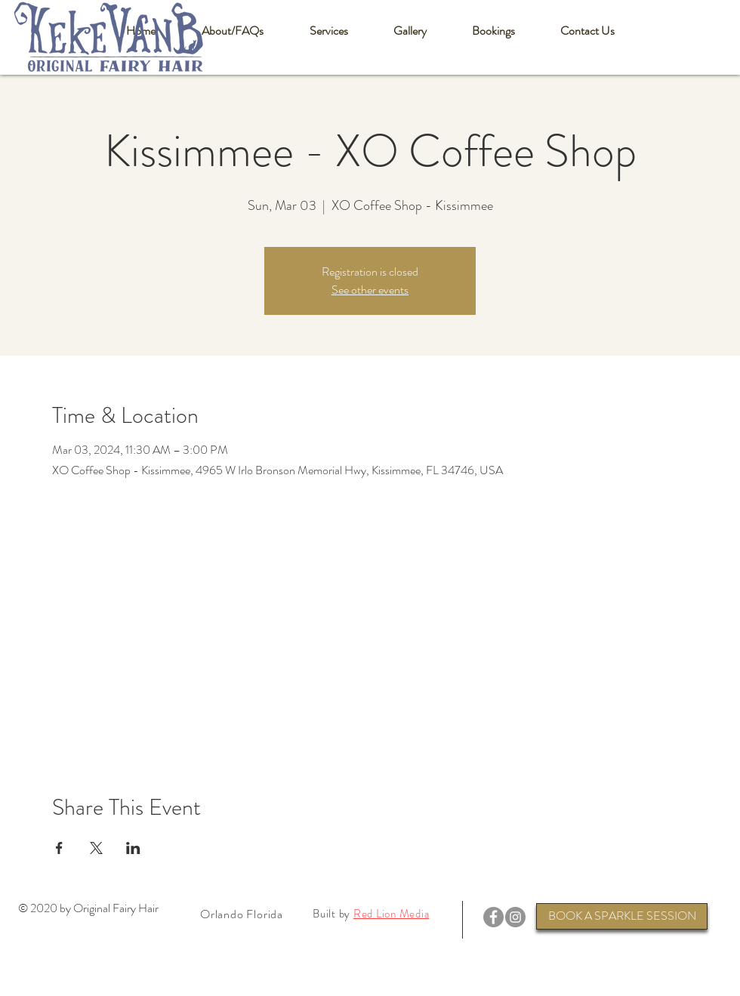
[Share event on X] (96, 848)
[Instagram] (515, 917)
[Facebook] (493, 917)
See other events (370, 289)
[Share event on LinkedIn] (133, 848)
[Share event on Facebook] (59, 848)
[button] (232, 31)
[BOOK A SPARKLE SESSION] (622, 916)
